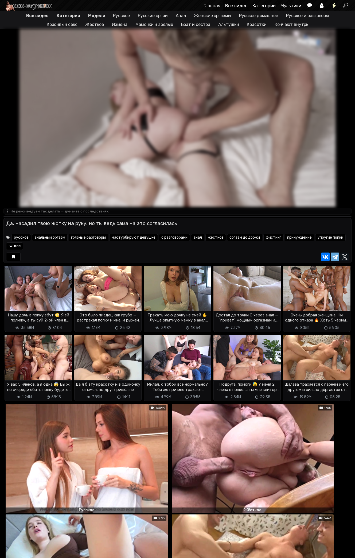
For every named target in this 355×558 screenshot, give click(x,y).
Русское (121, 15)
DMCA (12, 551)
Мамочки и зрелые (154, 24)
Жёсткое (94, 24)
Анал (181, 15)
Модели (96, 15)
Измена (119, 24)
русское (21, 238)
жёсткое (216, 238)
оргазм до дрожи (244, 238)
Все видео (236, 5)
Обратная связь (59, 551)
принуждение (299, 238)
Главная (212, 5)
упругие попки (330, 238)
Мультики (290, 5)
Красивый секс (62, 24)
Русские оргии (153, 15)
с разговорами (174, 238)
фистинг (273, 238)
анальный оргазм (49, 238)
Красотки (256, 24)
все (15, 246)
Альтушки (228, 24)
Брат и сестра (195, 24)
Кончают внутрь (292, 24)
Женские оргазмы (212, 15)
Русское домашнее (258, 15)
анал (197, 238)
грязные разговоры (88, 238)
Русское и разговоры (307, 15)
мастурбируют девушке (133, 238)
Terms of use (30, 551)
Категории (264, 5)
